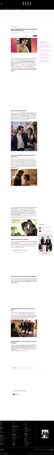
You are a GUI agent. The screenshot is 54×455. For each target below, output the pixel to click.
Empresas (13, 435)
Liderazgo (26, 435)
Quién (1, 427)
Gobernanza (26, 441)
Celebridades (15, 26)
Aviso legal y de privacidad (33, 453)
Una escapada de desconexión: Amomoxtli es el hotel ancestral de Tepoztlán (44, 61)
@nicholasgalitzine (16, 249)
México (13, 445)
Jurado (1, 441)
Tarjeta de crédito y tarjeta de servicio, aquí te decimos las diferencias (46, 228)
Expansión (14, 434)
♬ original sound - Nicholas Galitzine (19, 252)
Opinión (25, 424)
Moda (3, 8)
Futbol (13, 427)
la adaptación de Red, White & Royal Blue (27, 214)
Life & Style (2, 443)
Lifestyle (13, 431)
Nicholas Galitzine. (18, 64)
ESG (13, 440)
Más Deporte (14, 430)
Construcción (27, 428)
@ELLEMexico (16, 394)
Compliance (41, 453)
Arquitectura (26, 430)
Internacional (14, 437)
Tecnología (14, 438)
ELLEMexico (48, 449)
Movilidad (26, 442)
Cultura (1, 433)
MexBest (1, 435)
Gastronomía (2, 436)
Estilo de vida (16, 8)
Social (25, 440)
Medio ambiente (27, 439)
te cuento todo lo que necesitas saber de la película (25, 349)
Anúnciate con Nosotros (48, 453)
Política (13, 443)
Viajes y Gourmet (3, 432)
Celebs (11, 8)
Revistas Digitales (47, 8)
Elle (0, 422)
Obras (13, 439)
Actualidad (26, 434)
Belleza (7, 8)
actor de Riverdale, (17, 163)
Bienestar (1, 439)
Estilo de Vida (2, 440)
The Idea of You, (17, 61)
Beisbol (13, 428)
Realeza (1, 429)
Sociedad (26, 425)
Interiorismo (26, 431)
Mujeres (13, 441)
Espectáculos (2, 428)
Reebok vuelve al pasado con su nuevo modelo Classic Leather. (46, 231)
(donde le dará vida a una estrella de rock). (26, 243)
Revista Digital (45, 253)
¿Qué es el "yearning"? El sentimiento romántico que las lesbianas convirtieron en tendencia (44, 54)
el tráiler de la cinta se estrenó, (22, 65)
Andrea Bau (15, 393)
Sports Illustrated (15, 426)
